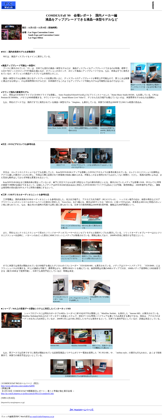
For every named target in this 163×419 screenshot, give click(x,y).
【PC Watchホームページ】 (81, 410)
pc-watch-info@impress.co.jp (42, 416)
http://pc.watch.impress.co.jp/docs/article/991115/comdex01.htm (27, 393)
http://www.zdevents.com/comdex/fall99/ (18, 386)
